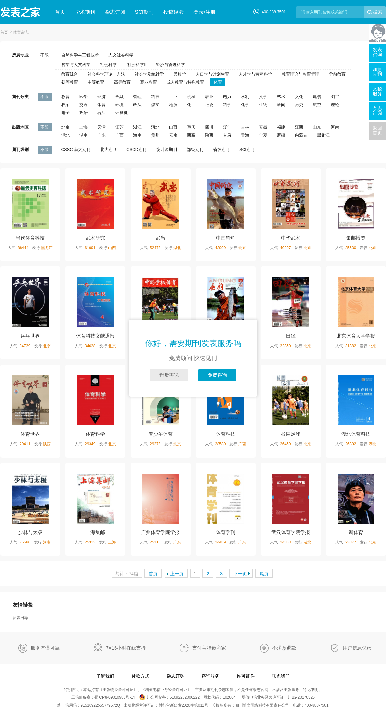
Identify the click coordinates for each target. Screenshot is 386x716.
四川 (209, 127)
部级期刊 (195, 149)
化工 (191, 104)
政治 (83, 112)
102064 (229, 697)
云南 (173, 135)
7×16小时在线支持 (126, 648)
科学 (227, 104)
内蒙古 (301, 135)
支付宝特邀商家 (209, 648)
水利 (245, 96)
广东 (101, 135)
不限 (44, 55)
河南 (335, 127)
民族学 (180, 74)
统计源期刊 (166, 149)
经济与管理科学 (170, 64)
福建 (281, 127)
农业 (209, 96)
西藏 (191, 135)
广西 (119, 135)
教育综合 (69, 74)
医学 (83, 96)
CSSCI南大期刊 (76, 149)
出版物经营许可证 (118, 689)
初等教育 (69, 82)
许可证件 (246, 675)
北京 (65, 127)
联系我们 (281, 675)
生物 (263, 104)
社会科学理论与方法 (106, 74)
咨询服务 (210, 675)
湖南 (83, 135)
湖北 (65, 135)
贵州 (155, 135)
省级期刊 (221, 149)
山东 (317, 127)
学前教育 (337, 74)
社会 (209, 104)
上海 (83, 127)
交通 (83, 104)
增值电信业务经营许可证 (166, 689)
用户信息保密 (357, 648)
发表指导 (20, 618)
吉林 (245, 127)
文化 (299, 96)
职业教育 (148, 82)
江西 (299, 127)
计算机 (121, 112)
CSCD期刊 (136, 149)
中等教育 (96, 82)
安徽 (263, 127)
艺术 (281, 96)
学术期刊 (85, 12)
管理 (137, 96)
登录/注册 (204, 12)
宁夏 (263, 135)
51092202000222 (185, 697)
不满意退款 (284, 648)
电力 (227, 96)
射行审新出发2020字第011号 (183, 705)
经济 (101, 96)
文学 (263, 96)
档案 (65, 104)
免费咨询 (217, 375)
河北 (155, 127)
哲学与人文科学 (75, 64)
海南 (137, 135)
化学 (245, 104)
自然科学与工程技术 (80, 55)
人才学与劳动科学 (255, 74)
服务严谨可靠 (45, 648)
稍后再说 (169, 375)
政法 (137, 104)
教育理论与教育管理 (300, 74)
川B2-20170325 (301, 697)
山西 (173, 127)
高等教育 (122, 82)
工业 (173, 96)
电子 (65, 112)
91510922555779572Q (100, 705)
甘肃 (227, 135)
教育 (65, 96)
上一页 (177, 573)
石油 (101, 112)
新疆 (281, 135)
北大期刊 (108, 149)
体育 (218, 82)
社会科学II (136, 64)
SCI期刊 (144, 12)
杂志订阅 (115, 12)
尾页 (264, 573)
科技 (155, 96)
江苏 (119, 127)
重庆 (191, 127)
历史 (299, 104)
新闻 (281, 104)
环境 (119, 104)
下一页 (240, 573)
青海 (245, 135)
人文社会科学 (120, 55)
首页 (60, 12)
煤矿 (155, 104)
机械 (191, 96)
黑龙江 (323, 135)
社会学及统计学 (149, 74)
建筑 (317, 96)
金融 (119, 96)
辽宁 (227, 127)
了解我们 (105, 675)
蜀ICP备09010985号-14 (114, 697)
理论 (335, 104)
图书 (335, 96)
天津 (101, 127)
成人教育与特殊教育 (185, 82)
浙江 (137, 127)
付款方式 (140, 675)
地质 (173, 104)
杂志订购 (175, 675)
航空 (317, 104)
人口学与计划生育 (212, 74)
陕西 (209, 135)
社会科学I (109, 64)
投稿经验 (173, 12)
